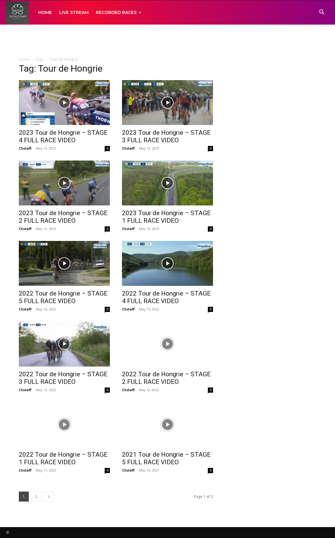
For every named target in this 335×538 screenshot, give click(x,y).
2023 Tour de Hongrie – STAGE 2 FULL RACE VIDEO (63, 216)
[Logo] (17, 12)
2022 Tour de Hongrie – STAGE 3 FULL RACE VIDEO (63, 378)
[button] (321, 13)
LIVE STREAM (74, 12)
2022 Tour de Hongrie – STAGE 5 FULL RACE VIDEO (63, 297)
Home (24, 59)
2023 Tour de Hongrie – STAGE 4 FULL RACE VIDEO (63, 136)
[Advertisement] (167, 41)
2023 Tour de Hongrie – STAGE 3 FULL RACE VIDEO (166, 136)
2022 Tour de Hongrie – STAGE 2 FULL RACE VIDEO (166, 378)
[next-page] (49, 497)
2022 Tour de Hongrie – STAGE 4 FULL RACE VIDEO (166, 297)
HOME (45, 12)
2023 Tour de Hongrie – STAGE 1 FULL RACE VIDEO (166, 216)
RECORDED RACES (118, 12)
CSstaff (25, 148)
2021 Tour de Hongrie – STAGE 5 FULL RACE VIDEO (166, 458)
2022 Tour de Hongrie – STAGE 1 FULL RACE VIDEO (63, 458)
